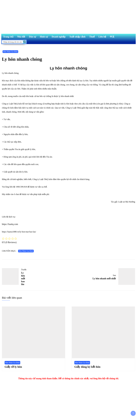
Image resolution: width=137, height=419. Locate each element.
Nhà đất (21, 36)
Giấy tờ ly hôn (13, 366)
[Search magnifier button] (24, 41)
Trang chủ (8, 36)
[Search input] (12, 42)
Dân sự (32, 36)
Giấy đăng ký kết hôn (87, 366)
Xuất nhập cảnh (77, 36)
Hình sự (44, 36)
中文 (112, 36)
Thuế (92, 36)
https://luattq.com (10, 224)
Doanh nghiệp (59, 36)
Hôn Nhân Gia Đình (10, 52)
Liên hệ (102, 36)
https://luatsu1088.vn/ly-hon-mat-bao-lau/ (19, 232)
